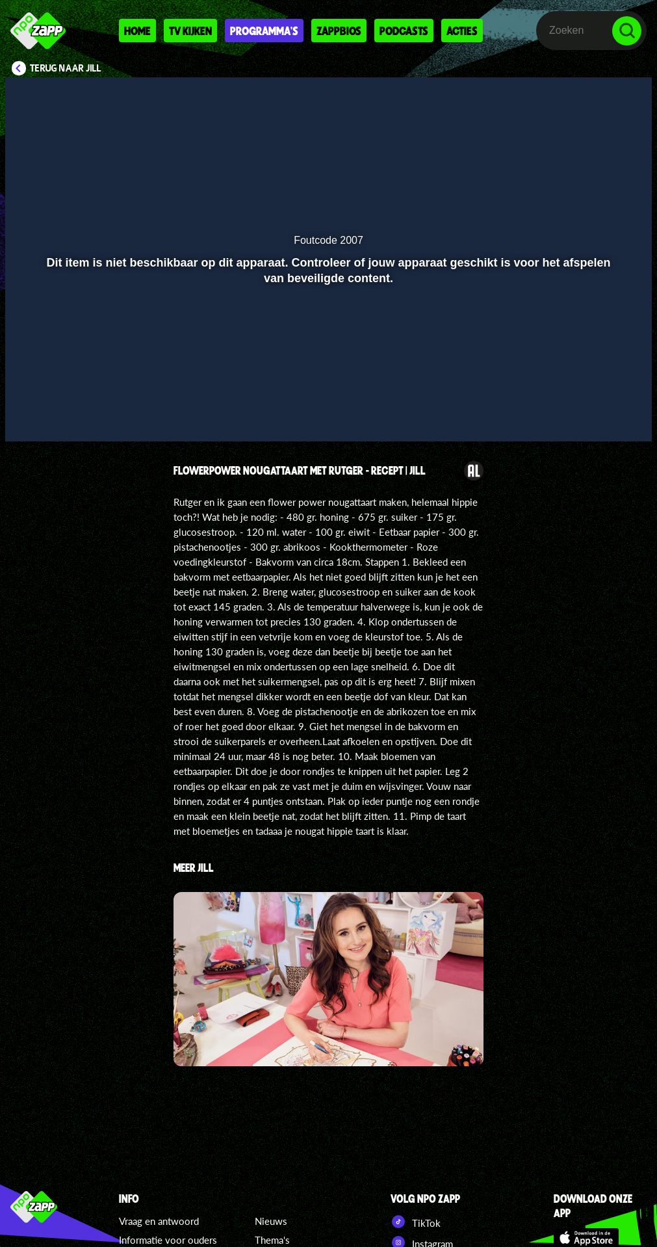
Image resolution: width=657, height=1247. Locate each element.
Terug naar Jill (65, 68)
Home (137, 30)
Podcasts (404, 30)
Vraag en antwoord (159, 1221)
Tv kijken (190, 30)
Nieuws (271, 1221)
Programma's (264, 30)
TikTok (416, 1221)
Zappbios (338, 30)
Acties (462, 30)
